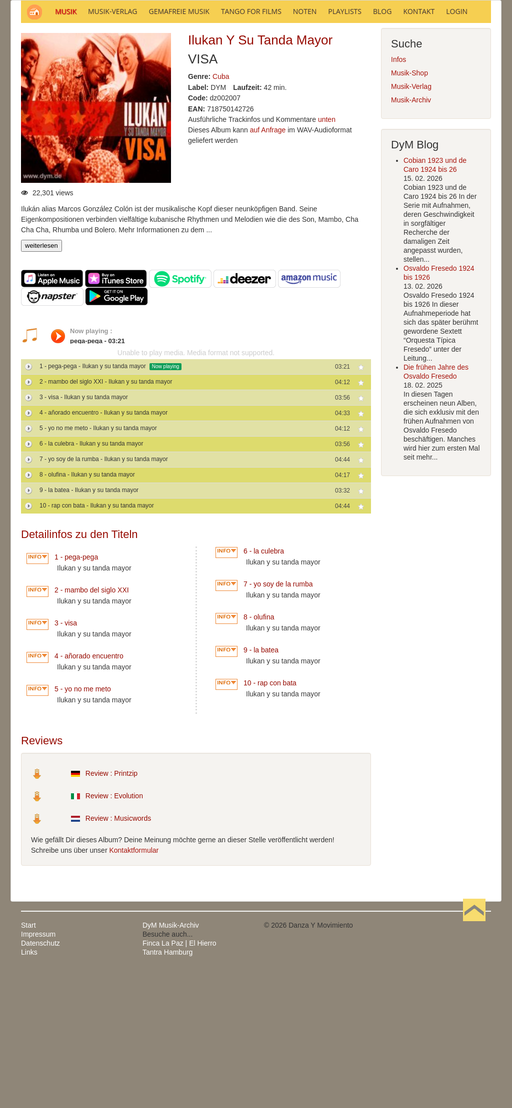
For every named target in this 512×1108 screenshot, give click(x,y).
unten (327, 254)
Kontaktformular (133, 985)
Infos (398, 194)
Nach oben (474, 1060)
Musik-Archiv (411, 235)
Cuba (220, 211)
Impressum (38, 1069)
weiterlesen (41, 380)
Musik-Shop (409, 208)
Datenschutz (40, 1078)
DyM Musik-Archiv (170, 1060)
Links (29, 1087)
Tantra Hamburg (167, 1087)
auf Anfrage (268, 265)
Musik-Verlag (411, 221)
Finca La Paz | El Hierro (179, 1078)
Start (28, 1060)
